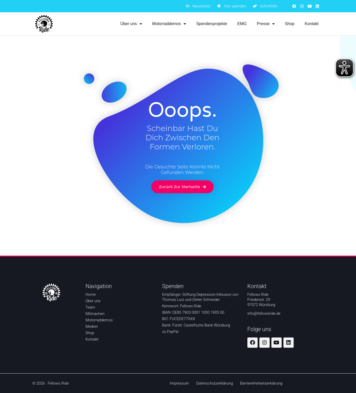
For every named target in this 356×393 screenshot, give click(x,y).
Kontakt (311, 23)
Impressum (179, 383)
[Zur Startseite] (44, 24)
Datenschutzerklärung (214, 383)
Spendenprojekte (211, 23)
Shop (289, 23)
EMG (242, 23)
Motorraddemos (169, 23)
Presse (266, 23)
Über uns (131, 23)
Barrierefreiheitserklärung (261, 383)
